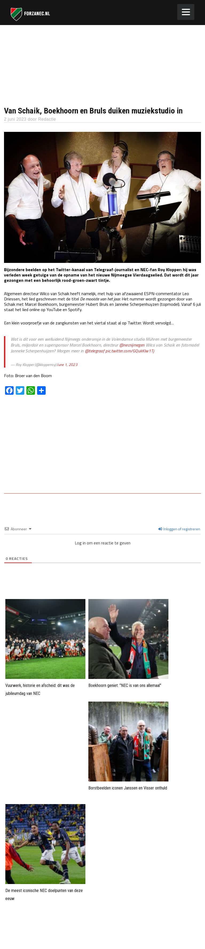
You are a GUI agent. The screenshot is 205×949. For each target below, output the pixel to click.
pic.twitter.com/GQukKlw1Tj (129, 351)
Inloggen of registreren (179, 529)
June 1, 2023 (67, 364)
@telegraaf (94, 351)
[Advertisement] (102, 65)
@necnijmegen (132, 345)
